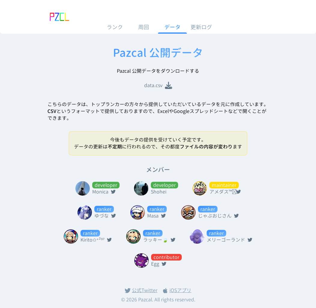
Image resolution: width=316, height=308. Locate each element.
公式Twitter (141, 290)
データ (172, 27)
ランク (115, 27)
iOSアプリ (176, 290)
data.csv (158, 85)
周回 (143, 27)
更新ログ (201, 27)
